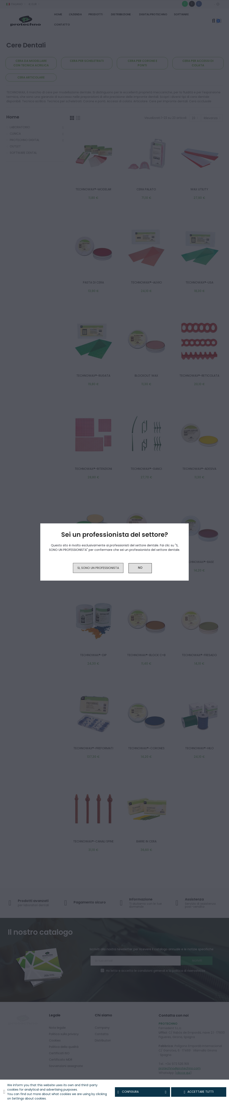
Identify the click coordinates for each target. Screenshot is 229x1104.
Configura (142, 1092)
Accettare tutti (199, 1092)
